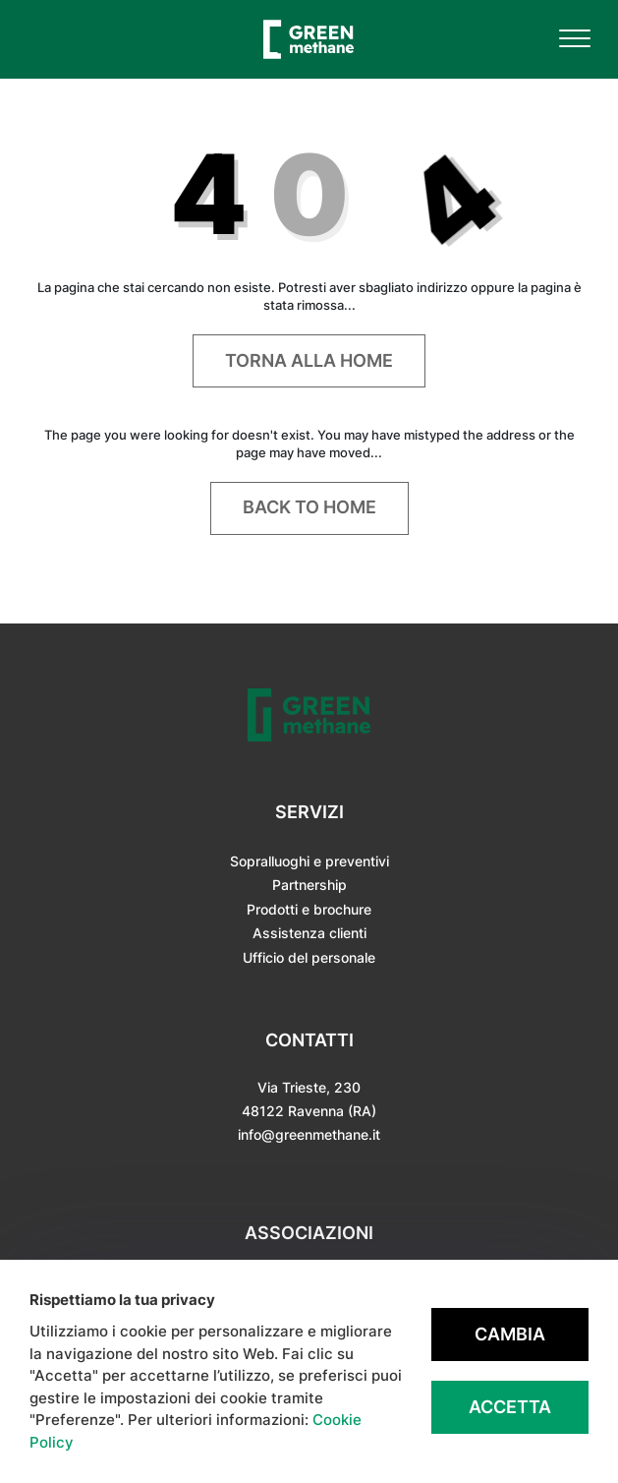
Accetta (510, 1406)
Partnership (309, 884)
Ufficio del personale (309, 957)
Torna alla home (309, 360)
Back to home (309, 507)
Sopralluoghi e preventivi (309, 861)
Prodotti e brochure (309, 909)
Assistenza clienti (309, 932)
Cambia (510, 1334)
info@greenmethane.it (309, 1134)
